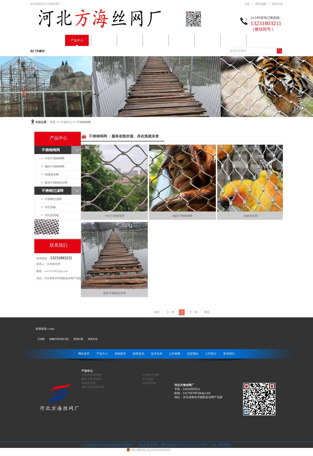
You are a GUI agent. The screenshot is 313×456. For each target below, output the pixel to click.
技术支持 (154, 40)
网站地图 (261, 3)
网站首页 (51, 40)
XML (247, 3)
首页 (53, 122)
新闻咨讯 (128, 40)
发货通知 (206, 40)
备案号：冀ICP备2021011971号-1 (171, 444)
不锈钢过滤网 (52, 191)
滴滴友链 (93, 339)
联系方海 (277, 3)
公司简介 (232, 40)
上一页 (170, 312)
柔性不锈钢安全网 (56, 182)
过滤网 (41, 339)
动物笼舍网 (52, 174)
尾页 (207, 312)
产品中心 (77, 40)
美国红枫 (78, 339)
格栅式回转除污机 (59, 339)
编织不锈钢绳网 (54, 166)
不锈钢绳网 (84, 122)
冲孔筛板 (50, 207)
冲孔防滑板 (52, 215)
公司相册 (180, 40)
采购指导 (102, 40)
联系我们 (258, 40)
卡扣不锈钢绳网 (54, 158)
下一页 (193, 312)
